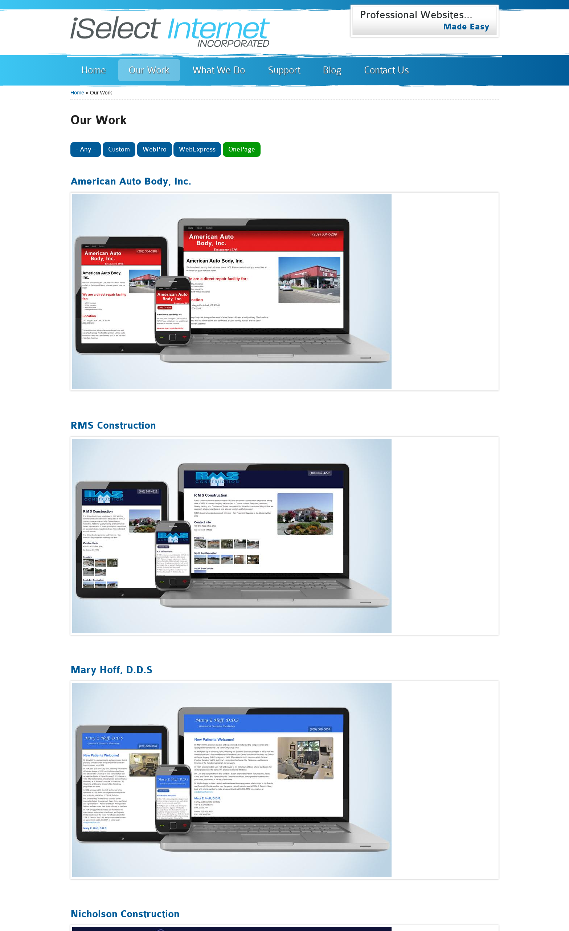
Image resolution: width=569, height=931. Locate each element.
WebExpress (197, 149)
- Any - (85, 149)
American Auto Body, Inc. (130, 181)
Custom (119, 149)
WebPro (155, 149)
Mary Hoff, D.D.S (111, 670)
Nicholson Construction (125, 914)
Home (77, 93)
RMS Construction (113, 426)
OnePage (241, 149)
